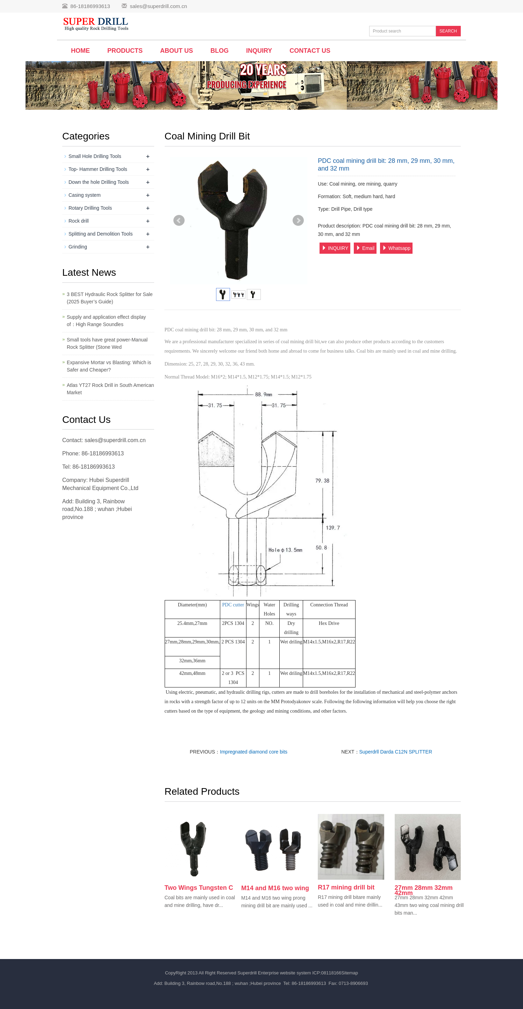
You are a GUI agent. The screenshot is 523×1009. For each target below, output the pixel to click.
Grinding (78, 247)
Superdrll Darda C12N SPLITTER (395, 752)
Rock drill (79, 221)
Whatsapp (396, 248)
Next (298, 220)
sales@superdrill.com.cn (158, 6)
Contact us (309, 50)
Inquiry (259, 50)
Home (80, 50)
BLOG (219, 50)
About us (176, 50)
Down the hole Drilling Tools (99, 182)
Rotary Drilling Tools (90, 208)
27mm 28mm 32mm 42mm (424, 890)
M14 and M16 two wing (275, 888)
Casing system (85, 195)
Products (125, 50)
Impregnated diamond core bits (253, 752)
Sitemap (349, 972)
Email (365, 248)
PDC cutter (233, 604)
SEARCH (448, 31)
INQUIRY (335, 248)
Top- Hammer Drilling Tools (98, 169)
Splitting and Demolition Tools (100, 234)
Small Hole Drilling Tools (95, 156)
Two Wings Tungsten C (199, 887)
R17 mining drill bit (346, 887)
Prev (179, 220)
